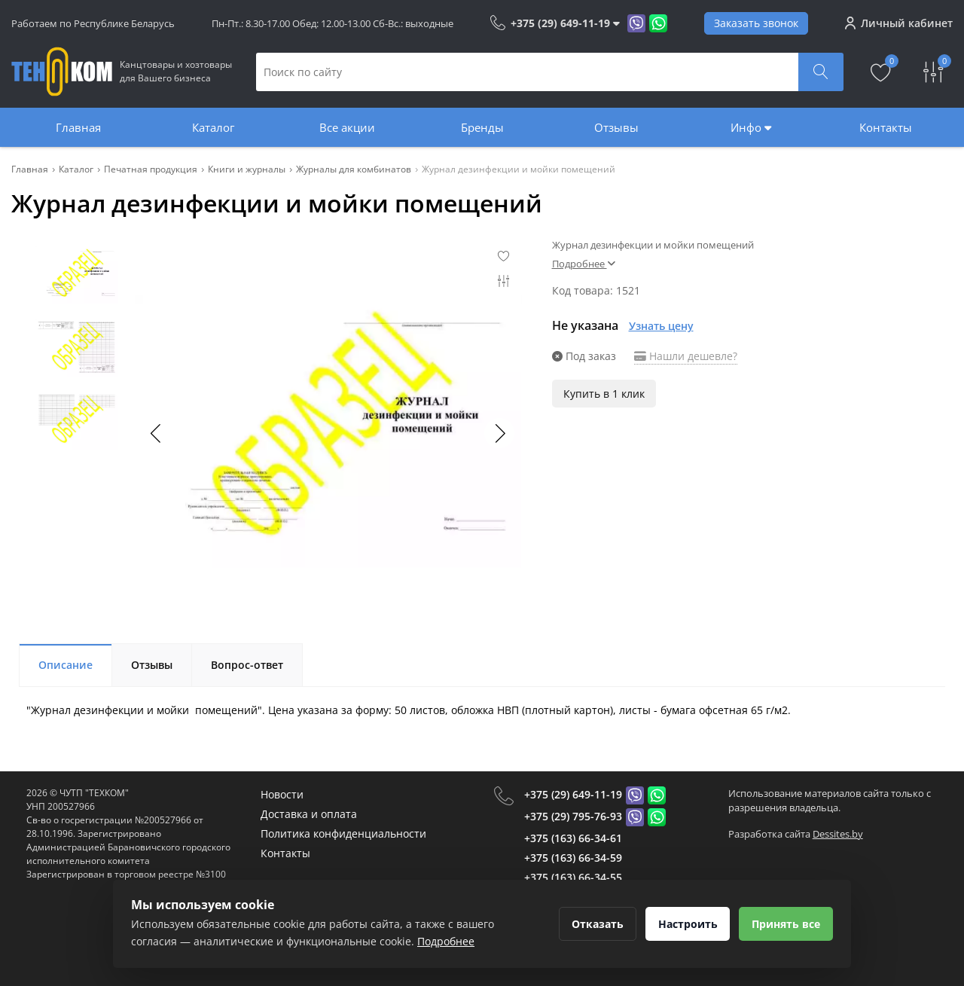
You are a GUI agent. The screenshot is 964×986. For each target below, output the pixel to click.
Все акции (347, 127)
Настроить (682, 924)
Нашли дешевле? (685, 356)
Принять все (784, 924)
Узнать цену (661, 326)
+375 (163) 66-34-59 (573, 857)
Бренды (482, 127)
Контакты (885, 127)
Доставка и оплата (309, 814)
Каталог (213, 127)
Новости (282, 794)
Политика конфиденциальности (343, 833)
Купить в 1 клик (604, 393)
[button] (499, 433)
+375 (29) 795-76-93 (573, 816)
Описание (65, 665)
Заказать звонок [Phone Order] (756, 23)
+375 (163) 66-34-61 (573, 838)
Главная (78, 127)
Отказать (589, 924)
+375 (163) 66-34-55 (573, 877)
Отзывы (616, 127)
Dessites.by (838, 834)
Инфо (751, 127)
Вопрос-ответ (247, 665)
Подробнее (583, 263)
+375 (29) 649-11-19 (573, 794)
